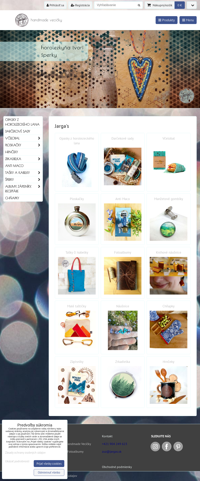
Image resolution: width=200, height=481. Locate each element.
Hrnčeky (11, 152)
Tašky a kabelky (24, 172)
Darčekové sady (17, 131)
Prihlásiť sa (55, 5)
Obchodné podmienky (117, 467)
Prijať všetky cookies (49, 463)
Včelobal (24, 138)
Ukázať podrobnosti (17, 461)
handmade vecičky (46, 20)
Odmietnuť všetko (49, 472)
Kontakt (107, 436)
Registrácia (80, 5)
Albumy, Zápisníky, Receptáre (24, 189)
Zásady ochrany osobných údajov (25, 452)
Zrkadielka (24, 159)
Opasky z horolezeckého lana (22, 122)
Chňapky (12, 198)
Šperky (24, 179)
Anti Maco (14, 166)
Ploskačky (24, 145)
